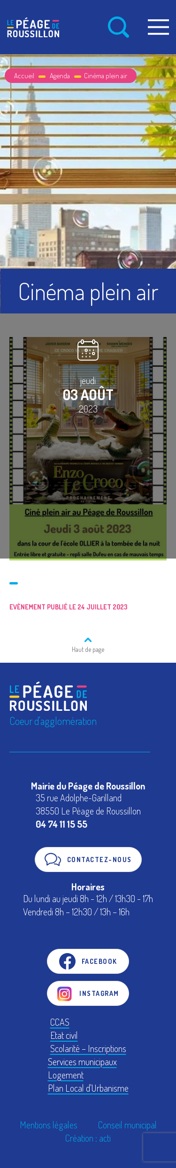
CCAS (59, 1022)
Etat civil (64, 1035)
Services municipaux (82, 1061)
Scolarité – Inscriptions (88, 1048)
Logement (66, 1075)
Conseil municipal (127, 1125)
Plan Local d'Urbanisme (88, 1088)
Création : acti (88, 1138)
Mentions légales (48, 1125)
